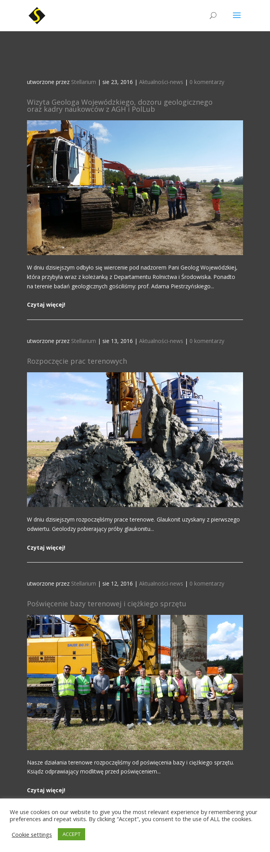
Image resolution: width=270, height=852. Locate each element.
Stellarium (83, 82)
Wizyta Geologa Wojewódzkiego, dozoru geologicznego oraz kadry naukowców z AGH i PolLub (120, 105)
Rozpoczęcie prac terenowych (77, 361)
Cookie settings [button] (32, 834)
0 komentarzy (207, 82)
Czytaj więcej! (46, 304)
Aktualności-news (161, 82)
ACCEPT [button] (71, 834)
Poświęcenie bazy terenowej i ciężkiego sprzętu (106, 603)
